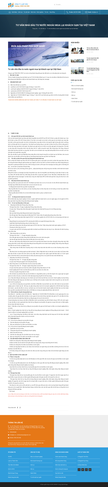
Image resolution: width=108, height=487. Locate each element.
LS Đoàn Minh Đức (82, 465)
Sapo (66, 484)
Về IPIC (10, 456)
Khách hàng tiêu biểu (13, 477)
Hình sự (73, 92)
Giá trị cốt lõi (11, 469)
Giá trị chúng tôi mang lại (61, 469)
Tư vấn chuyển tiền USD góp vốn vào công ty (93, 58)
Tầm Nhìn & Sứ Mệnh (13, 465)
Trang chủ (34, 28)
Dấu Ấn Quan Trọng (13, 473)
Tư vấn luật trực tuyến (76, 101)
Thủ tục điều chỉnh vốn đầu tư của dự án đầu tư (93, 48)
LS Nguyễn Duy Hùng (83, 460)
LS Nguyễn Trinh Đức (83, 456)
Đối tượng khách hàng (60, 460)
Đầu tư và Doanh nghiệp (77, 85)
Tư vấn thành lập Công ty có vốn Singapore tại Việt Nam (93, 70)
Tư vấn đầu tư (42, 28)
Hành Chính (74, 98)
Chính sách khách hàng (61, 456)
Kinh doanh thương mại (77, 88)
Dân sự (73, 95)
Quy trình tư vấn (59, 473)
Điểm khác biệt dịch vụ (61, 465)
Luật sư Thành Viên (13, 460)
